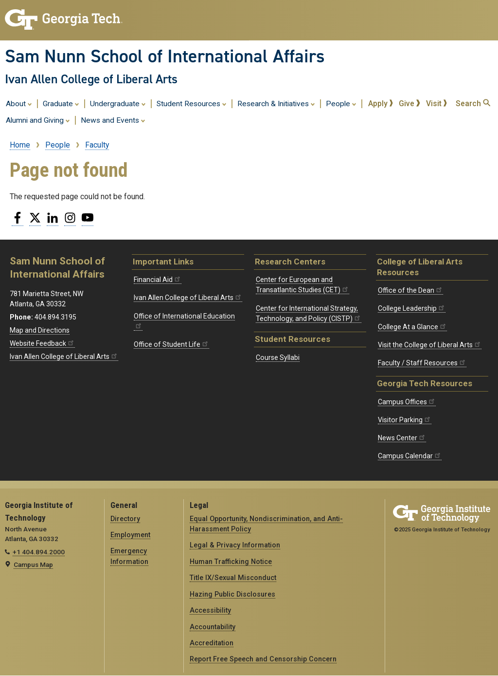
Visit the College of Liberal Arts (429, 345)
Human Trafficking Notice (231, 561)
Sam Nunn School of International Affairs (165, 56)
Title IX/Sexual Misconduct (233, 578)
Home (20, 145)
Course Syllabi (278, 357)
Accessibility (210, 610)
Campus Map (33, 564)
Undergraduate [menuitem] (118, 103)
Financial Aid (157, 279)
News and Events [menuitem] (113, 120)
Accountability (212, 627)
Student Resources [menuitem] (192, 103)
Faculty (97, 145)
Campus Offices (407, 402)
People (57, 145)
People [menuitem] (341, 103)
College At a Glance (412, 327)
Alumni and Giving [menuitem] (38, 120)
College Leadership (411, 308)
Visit (436, 103)
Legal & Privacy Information (235, 545)
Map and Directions (40, 330)
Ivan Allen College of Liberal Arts (91, 79)
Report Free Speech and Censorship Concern (263, 659)
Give (409, 103)
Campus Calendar (410, 456)
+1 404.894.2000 (39, 552)
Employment (130, 535)
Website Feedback (42, 343)
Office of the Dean (410, 290)
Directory (125, 519)
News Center (402, 438)
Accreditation (211, 643)
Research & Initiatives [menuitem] (276, 103)
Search (473, 103)
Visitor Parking (404, 420)
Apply (380, 103)
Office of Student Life (171, 344)
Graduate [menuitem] (61, 103)
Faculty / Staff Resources (422, 363)
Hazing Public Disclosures (232, 594)
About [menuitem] (19, 103)
